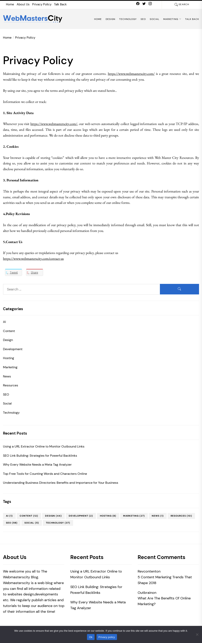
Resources (10, 385)
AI (4, 322)
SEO (143, 19)
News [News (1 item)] (158, 515)
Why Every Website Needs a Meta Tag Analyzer (37, 464)
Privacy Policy (41, 4)
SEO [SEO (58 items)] (11, 522)
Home (10, 4)
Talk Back (60, 4)
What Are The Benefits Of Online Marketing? (164, 601)
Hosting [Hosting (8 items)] (108, 515)
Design (110, 19)
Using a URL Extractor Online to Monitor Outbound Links (43, 446)
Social (154, 19)
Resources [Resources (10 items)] (181, 515)
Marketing (172, 19)
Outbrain (145, 592)
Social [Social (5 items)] (31, 522)
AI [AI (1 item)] (9, 515)
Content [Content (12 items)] (29, 515)
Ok (90, 637)
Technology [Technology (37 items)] (58, 522)
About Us (23, 4)
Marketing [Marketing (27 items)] (134, 515)
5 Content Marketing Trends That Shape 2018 (165, 580)
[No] (197, 634)
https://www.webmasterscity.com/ (131, 73)
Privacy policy (107, 637)
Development (12, 349)
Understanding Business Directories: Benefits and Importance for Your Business (60, 483)
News (7, 376)
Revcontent (147, 571)
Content (9, 331)
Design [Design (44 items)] (53, 515)
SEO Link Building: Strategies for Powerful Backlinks (40, 455)
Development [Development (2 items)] (81, 515)
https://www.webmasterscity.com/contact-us (33, 258)
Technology (128, 19)
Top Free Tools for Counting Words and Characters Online (45, 474)
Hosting (8, 358)
